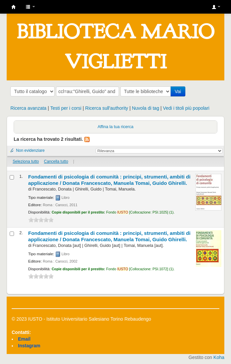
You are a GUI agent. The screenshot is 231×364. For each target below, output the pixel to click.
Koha (218, 357)
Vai (178, 91)
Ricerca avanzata (28, 108)
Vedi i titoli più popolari (186, 108)
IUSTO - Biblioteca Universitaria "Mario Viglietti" (13, 7)
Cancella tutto (56, 161)
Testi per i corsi (65, 108)
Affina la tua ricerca (116, 126)
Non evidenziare (30, 150)
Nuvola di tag (145, 108)
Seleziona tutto (26, 161)
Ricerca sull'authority (106, 108)
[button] (30, 6)
